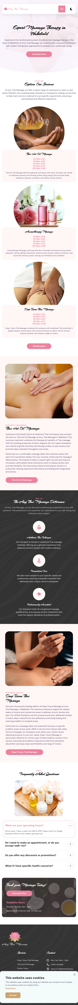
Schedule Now (39, 54)
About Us (44, 984)
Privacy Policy (22, 968)
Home (20, 984)
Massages (32, 984)
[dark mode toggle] (71, 9)
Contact (56, 984)
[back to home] (16, 9)
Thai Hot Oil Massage (22, 480)
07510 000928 (54, 964)
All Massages (39, 346)
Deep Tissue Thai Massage (24, 752)
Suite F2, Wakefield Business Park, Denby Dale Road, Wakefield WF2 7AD (59, 971)
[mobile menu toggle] (61, 9)
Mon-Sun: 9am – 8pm (57, 960)
